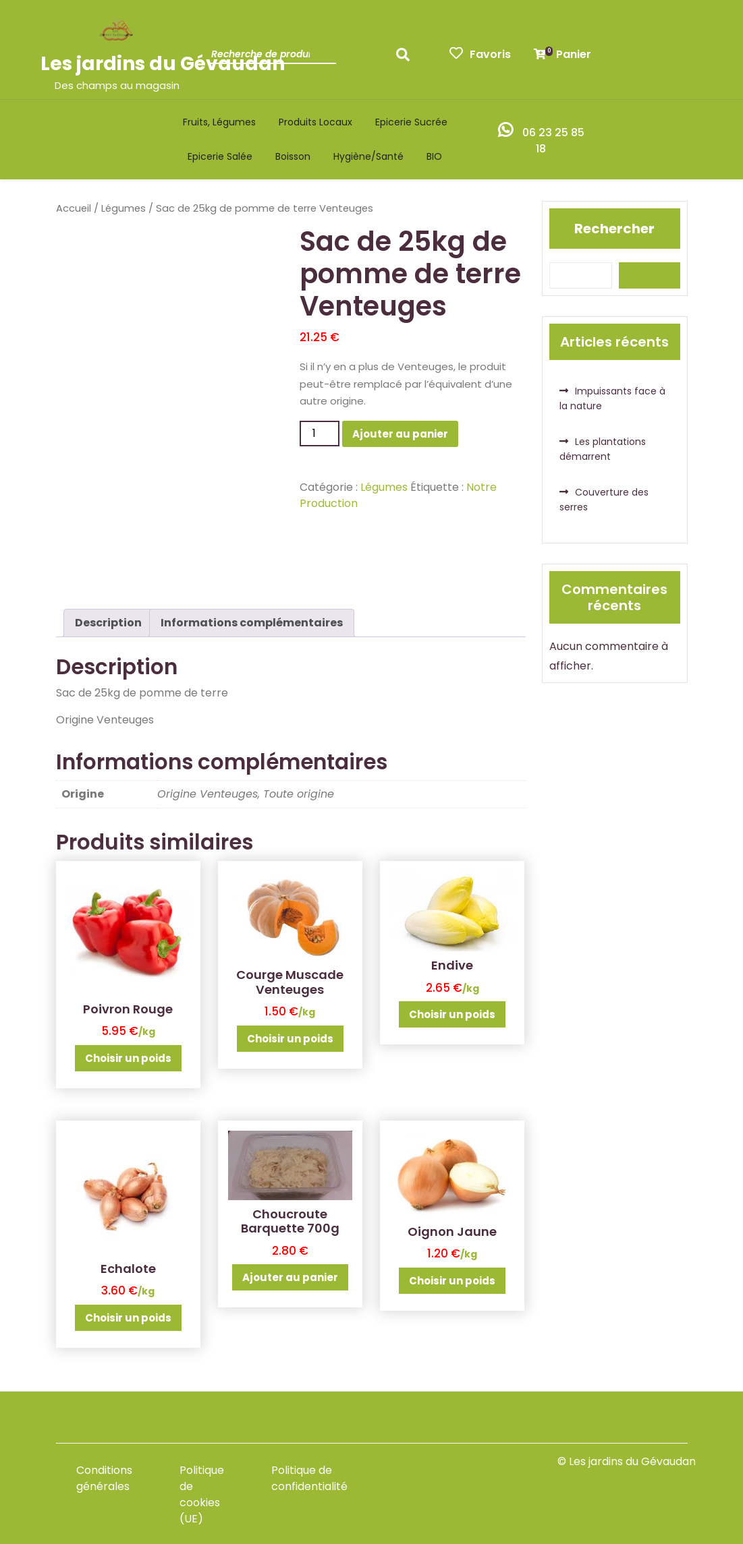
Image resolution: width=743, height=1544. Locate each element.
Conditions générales (104, 1478)
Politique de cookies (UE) (202, 1494)
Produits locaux (315, 122)
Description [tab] (108, 622)
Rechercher (614, 228)
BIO (434, 156)
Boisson (292, 156)
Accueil (73, 208)
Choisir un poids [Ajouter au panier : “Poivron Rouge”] (128, 1058)
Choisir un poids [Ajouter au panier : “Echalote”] (128, 1318)
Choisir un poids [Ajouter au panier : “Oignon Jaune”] (452, 1281)
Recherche (406, 58)
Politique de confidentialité (309, 1478)
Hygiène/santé (368, 156)
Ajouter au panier (400, 434)
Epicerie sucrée (411, 122)
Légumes (123, 208)
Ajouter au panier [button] (290, 1277)
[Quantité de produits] (319, 433)
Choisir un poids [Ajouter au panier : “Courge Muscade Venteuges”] (290, 1039)
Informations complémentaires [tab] (252, 622)
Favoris (480, 54)
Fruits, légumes (219, 122)
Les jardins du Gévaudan (162, 64)
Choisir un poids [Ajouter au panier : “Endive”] (452, 1014)
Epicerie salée (220, 156)
